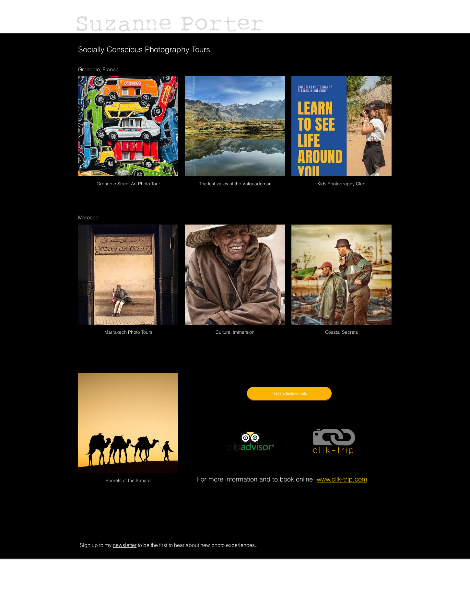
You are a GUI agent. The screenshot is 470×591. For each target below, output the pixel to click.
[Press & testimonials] (289, 393)
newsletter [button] (124, 545)
